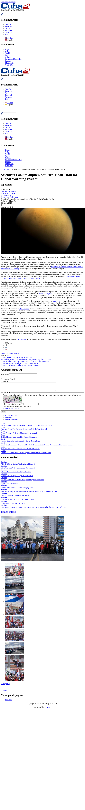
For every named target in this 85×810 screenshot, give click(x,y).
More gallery (5, 685)
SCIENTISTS (6, 195)
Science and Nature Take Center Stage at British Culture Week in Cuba (26, 454)
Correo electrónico (7, 379)
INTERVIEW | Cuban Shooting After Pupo (16, 473)
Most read (8, 419)
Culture (8, 57)
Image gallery (8, 513)
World (7, 53)
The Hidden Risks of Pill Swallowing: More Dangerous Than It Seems (26, 359)
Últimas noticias (11, 417)
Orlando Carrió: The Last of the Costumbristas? (17, 501)
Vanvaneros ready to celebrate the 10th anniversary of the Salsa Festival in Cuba (29, 493)
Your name (5, 374)
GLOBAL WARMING (9, 191)
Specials (8, 61)
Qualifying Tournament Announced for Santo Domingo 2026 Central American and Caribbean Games (37, 446)
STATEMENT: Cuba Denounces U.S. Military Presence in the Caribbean (26, 427)
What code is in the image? (13, 406)
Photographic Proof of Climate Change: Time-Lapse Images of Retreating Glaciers (41, 277)
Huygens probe (57, 301)
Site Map (8, 701)
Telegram (8, 32)
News (9, 169)
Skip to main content (8, 2)
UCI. (49, 709)
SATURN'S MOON (8, 193)
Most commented (11, 421)
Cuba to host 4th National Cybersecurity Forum (17, 357)
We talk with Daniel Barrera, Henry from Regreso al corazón (22, 481)
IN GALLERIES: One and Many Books (15, 497)
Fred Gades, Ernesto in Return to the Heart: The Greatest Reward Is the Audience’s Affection (33, 509)
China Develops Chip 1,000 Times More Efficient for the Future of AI (25, 361)
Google (16, 353)
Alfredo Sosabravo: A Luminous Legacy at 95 (17, 489)
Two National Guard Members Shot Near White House (20, 450)
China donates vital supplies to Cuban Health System (19, 363)
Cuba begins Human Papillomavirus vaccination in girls (20, 365)
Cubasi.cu (4, 692)
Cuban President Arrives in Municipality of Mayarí (19, 435)
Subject (4, 377)
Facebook (8, 30)
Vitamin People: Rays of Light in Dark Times (17, 477)
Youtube (8, 24)
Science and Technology (13, 59)
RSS (6, 34)
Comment (5, 381)
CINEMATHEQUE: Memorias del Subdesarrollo (18, 469)
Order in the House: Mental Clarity (13, 505)
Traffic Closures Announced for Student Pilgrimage (19, 439)
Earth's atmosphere (45, 293)
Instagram (8, 26)
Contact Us (9, 65)
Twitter (7, 28)
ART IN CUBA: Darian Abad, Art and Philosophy (18, 466)
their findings (21, 339)
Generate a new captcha (11, 410)
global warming (23, 309)
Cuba (7, 51)
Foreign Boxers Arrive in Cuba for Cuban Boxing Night (20, 442)
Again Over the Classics (9, 485)
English (9, 38)
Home (7, 49)
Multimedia (9, 63)
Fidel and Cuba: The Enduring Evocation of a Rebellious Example (24, 431)
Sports (7, 55)
